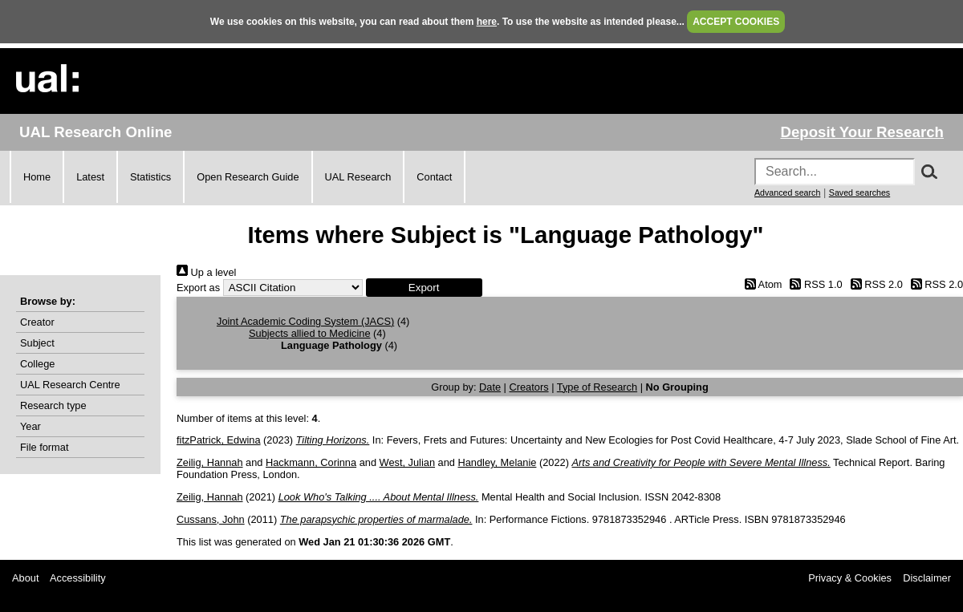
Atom (760, 284)
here (487, 21)
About (25, 578)
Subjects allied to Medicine (310, 333)
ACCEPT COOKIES (736, 21)
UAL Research (358, 177)
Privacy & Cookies (850, 578)
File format (44, 447)
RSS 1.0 (814, 284)
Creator (37, 322)
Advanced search (787, 192)
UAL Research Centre (70, 385)
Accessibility (78, 578)
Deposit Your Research (862, 132)
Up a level (206, 272)
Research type (53, 405)
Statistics (150, 177)
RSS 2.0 (874, 284)
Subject (37, 343)
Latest (90, 177)
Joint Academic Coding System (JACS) (305, 321)
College (37, 364)
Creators (529, 387)
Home (37, 177)
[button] (424, 287)
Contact (434, 177)
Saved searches (859, 192)
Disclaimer (927, 578)
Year (30, 426)
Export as (198, 288)
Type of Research (597, 387)
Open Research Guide (248, 177)
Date (490, 387)
